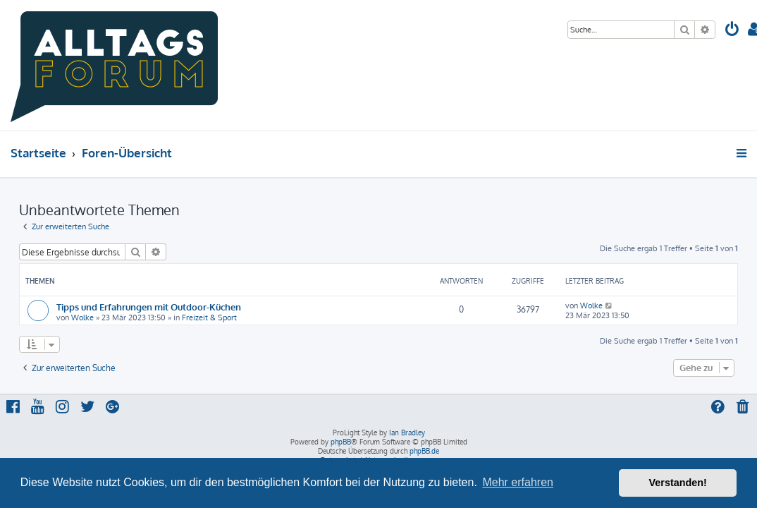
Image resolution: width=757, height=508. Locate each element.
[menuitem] (732, 30)
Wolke (82, 317)
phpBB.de (424, 451)
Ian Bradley (407, 432)
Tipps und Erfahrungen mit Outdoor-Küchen (148, 307)
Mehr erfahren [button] (517, 482)
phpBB (341, 441)
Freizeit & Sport (209, 317)
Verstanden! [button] (678, 482)
